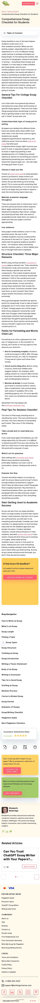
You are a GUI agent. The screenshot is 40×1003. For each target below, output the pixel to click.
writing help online (24, 534)
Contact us (6, 930)
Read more (29, 867)
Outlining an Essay (10, 653)
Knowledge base (11, 894)
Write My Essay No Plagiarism (13, 944)
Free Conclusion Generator (12, 941)
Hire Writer (28, 4)
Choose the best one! (12, 771)
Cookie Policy (7, 965)
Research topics (8, 902)
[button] (15, 876)
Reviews (5, 926)
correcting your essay (24, 458)
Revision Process (9, 691)
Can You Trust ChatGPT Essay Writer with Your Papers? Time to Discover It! (19, 855)
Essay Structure (9, 648)
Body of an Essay (9, 669)
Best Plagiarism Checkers (13, 723)
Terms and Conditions (10, 957)
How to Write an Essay (12, 621)
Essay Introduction (10, 658)
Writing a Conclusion (11, 675)
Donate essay (7, 933)
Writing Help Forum (9, 909)
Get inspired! (12, 793)
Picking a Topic (8, 637)
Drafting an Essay (10, 685)
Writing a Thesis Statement (14, 664)
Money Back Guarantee (10, 961)
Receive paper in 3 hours (20, 577)
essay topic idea (16, 174)
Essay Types (11, 642)
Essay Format (8, 702)
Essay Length (8, 632)
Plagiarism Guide (9, 718)
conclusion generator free (15, 405)
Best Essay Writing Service (12, 948)
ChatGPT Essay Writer (10, 905)
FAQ (3, 922)
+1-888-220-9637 (12, 981)
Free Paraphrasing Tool (10, 937)
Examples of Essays (11, 707)
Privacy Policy (7, 968)
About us (5, 919)
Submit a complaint (9, 972)
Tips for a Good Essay (12, 680)
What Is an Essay (9, 626)
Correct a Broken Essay (12, 696)
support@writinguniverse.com (18, 985)
